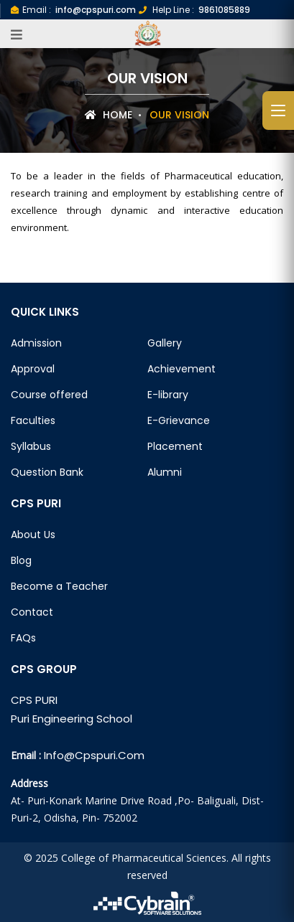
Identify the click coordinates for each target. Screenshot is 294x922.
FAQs (23, 638)
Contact (32, 612)
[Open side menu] (278, 110)
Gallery (164, 343)
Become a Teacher (59, 586)
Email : (73, 10)
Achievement (181, 369)
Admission (36, 343)
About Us (33, 534)
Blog (21, 560)
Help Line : (194, 10)
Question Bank (47, 472)
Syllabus (31, 446)
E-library (167, 394)
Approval (33, 369)
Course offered (49, 394)
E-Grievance (178, 420)
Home (108, 115)
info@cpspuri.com (94, 755)
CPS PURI (34, 699)
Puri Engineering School (71, 718)
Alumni (164, 472)
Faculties (33, 420)
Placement (175, 446)
